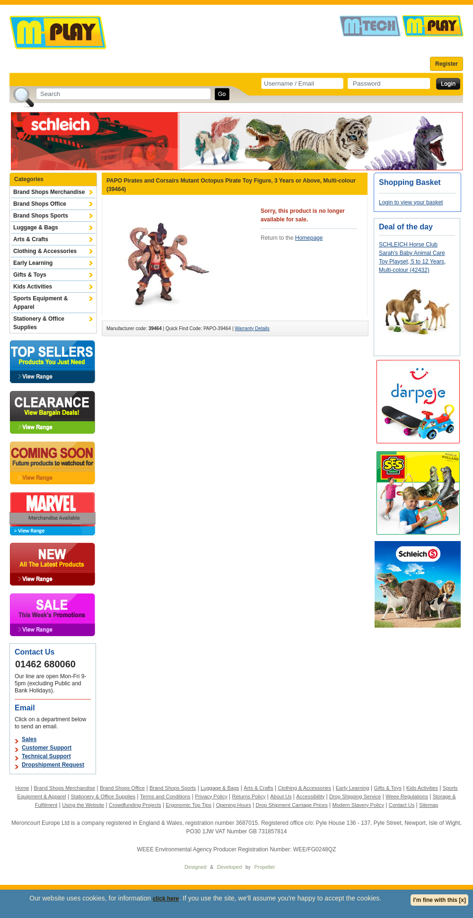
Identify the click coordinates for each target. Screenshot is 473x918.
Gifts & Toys (29, 274)
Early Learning (33, 263)
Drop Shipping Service (355, 796)
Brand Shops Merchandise (49, 192)
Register (446, 64)
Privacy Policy (211, 796)
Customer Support (46, 747)
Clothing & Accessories (45, 251)
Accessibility (310, 796)
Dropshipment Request (53, 764)
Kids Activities (32, 286)
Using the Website (83, 805)
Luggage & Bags (35, 227)
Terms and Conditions (165, 796)
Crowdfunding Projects (135, 805)
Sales (29, 739)
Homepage (309, 238)
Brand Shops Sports (40, 215)
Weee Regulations (406, 796)
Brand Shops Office (39, 204)
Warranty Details (252, 328)
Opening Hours (233, 805)
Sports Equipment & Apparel (40, 302)
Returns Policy (249, 796)
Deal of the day (406, 226)
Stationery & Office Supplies (38, 323)
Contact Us (401, 805)
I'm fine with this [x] (439, 900)
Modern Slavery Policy (358, 805)
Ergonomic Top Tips (188, 805)
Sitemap (428, 805)
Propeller (264, 867)
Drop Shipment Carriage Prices (291, 805)
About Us (280, 796)
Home (22, 788)
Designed (195, 867)
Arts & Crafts (30, 239)
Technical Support (46, 756)
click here (166, 898)
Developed (229, 867)
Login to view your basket (411, 202)
